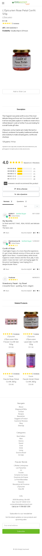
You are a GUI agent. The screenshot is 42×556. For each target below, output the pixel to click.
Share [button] (6, 233)
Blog (21, 423)
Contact (21, 411)
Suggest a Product (21, 419)
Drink (21, 448)
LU (21, 470)
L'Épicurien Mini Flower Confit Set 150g (11, 341)
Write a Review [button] (22, 189)
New (21, 438)
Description (21, 109)
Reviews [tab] (6, 201)
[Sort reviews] (31, 206)
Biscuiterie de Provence (21, 484)
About (21, 407)
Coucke (21, 472)
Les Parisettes (21, 468)
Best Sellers (21, 436)
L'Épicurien (21, 487)
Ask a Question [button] (22, 194)
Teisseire (21, 482)
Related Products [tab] (21, 303)
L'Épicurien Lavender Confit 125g (31, 341)
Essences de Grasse (21, 477)
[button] (34, 233)
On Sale (21, 455)
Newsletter (21, 416)
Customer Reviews (21, 421)
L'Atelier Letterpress (21, 465)
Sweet (21, 443)
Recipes (21, 414)
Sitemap (21, 426)
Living (21, 450)
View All (21, 489)
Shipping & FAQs (21, 409)
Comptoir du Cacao (21, 475)
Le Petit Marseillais (21, 480)
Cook (21, 445)
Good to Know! (21, 453)
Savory (21, 441)
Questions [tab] (20, 201)
